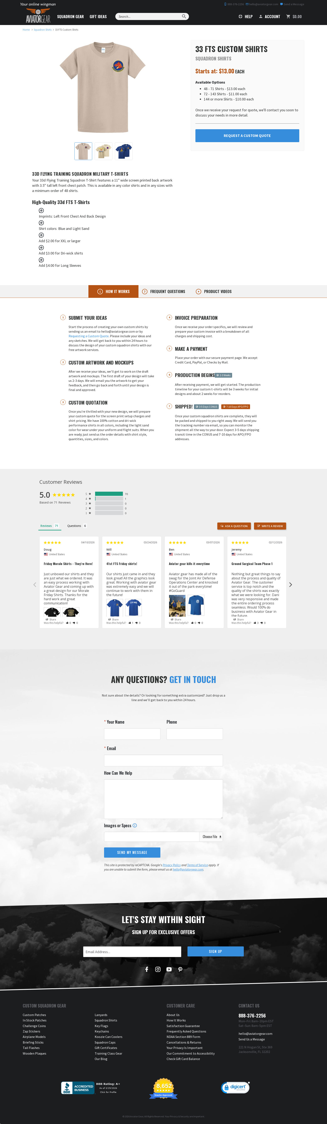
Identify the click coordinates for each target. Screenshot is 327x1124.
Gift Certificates (106, 1048)
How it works (117, 291)
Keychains (102, 1031)
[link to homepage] (26, 29)
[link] (235, 1088)
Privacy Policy (172, 865)
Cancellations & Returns (184, 1042)
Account (269, 16)
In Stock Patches (35, 1020)
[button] (68, 623)
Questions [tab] (74, 526)
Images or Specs (120, 825)
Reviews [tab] (46, 526)
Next (291, 584)
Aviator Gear (136, 1116)
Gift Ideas (98, 16)
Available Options (210, 82)
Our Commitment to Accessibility (191, 1053)
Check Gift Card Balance (183, 1059)
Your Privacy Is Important (185, 1048)
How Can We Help (118, 773)
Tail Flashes (31, 1048)
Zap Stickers (31, 1031)
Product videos (217, 291)
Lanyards (101, 1015)
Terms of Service (197, 865)
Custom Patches (34, 1015)
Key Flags (101, 1026)
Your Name (115, 721)
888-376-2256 (234, 4)
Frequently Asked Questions (186, 1031)
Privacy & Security (179, 1116)
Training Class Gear (108, 1053)
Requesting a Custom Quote (89, 336)
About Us (173, 1015)
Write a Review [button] (272, 526)
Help (246, 16)
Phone (172, 721)
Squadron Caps (105, 1042)
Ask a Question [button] (236, 526)
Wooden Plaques (34, 1053)
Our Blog (101, 1059)
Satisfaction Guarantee (183, 1026)
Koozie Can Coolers (108, 1037)
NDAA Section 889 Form (183, 1037)
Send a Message (292, 4)
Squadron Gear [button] (70, 16)
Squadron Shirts (106, 1020)
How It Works (176, 1020)
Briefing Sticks (33, 1042)
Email (111, 748)
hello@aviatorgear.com (262, 4)
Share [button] (51, 620)
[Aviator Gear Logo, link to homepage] (38, 15)
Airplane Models (34, 1037)
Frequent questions (167, 291)
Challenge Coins (34, 1026)
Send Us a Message (252, 1039)
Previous (34, 584)
